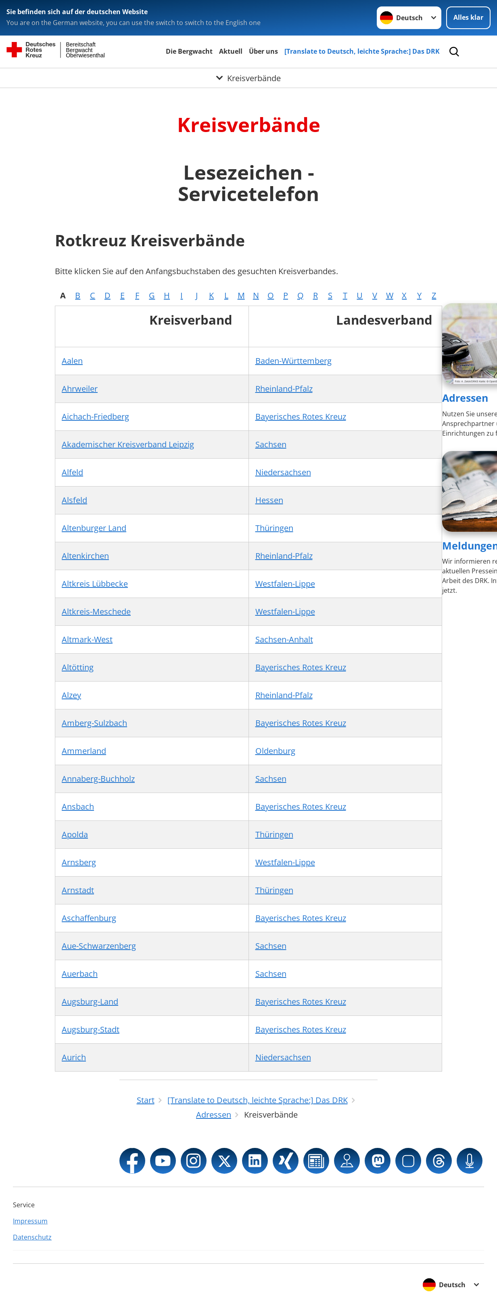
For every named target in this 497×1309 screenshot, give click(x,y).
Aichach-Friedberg (95, 416)
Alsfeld (74, 500)
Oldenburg (275, 750)
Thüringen (274, 527)
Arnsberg (79, 862)
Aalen (72, 360)
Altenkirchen (85, 555)
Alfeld (72, 472)
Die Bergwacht (189, 51)
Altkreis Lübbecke (95, 583)
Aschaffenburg (89, 918)
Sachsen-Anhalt (284, 639)
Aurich (74, 1057)
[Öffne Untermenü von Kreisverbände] (248, 78)
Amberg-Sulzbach (94, 722)
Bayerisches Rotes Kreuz (300, 416)
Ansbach (78, 806)
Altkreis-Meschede (96, 611)
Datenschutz (32, 1237)
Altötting (78, 667)
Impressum (30, 1221)
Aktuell (230, 51)
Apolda (75, 834)
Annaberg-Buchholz (98, 778)
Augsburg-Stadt (90, 1029)
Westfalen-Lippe (285, 583)
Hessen (269, 500)
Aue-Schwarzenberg (99, 945)
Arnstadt (78, 890)
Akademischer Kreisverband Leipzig (128, 444)
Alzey (71, 695)
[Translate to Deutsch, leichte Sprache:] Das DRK (362, 51)
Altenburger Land (94, 527)
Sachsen (270, 444)
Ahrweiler (80, 388)
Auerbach (80, 973)
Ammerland (84, 750)
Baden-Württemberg (293, 360)
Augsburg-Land (90, 1001)
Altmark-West (87, 639)
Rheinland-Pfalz (284, 388)
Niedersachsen (283, 472)
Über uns (263, 51)
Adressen (465, 398)
